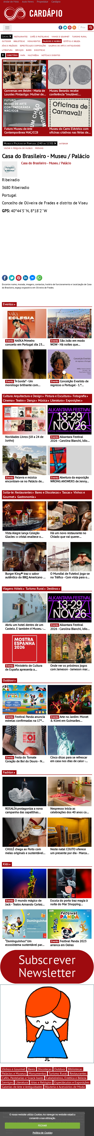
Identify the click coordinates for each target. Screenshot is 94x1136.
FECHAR (42, 1125)
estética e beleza (71, 41)
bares (28, 50)
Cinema (9, 400)
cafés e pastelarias (39, 36)
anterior (63, 143)
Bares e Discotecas (48, 492)
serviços (19, 50)
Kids (7, 864)
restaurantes (20, 36)
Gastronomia (26, 497)
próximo (39, 148)
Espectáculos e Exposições (71, 1082)
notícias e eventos (50, 55)
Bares (31, 1069)
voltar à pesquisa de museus (18, 148)
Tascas (67, 492)
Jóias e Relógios (41, 1082)
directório (12, 55)
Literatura (57, 400)
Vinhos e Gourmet (13, 1069)
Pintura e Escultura (58, 396)
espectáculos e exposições (33, 45)
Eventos (9, 304)
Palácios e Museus (14, 1073)
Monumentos (37, 1073)
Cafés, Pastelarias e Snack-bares (22, 1078)
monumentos (33, 41)
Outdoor (9, 680)
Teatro (21, 400)
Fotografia (80, 396)
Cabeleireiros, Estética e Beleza (66, 1078)
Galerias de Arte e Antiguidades (22, 1087)
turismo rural (79, 36)
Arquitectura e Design (29, 396)
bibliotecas (19, 41)
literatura (7, 50)
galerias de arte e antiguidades (64, 45)
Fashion (9, 772)
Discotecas (45, 1069)
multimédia (33, 55)
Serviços (7, 1082)
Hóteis (19, 589)
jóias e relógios (9, 45)
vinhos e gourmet (60, 36)
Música (43, 400)
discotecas (39, 50)
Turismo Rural (36, 589)
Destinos (53, 589)
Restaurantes (24, 492)
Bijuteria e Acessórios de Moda (65, 1087)
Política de (42, 1132)
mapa (22, 55)
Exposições (74, 400)
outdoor (6, 41)
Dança (32, 400)
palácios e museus (52, 41)
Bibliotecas (75, 1069)
